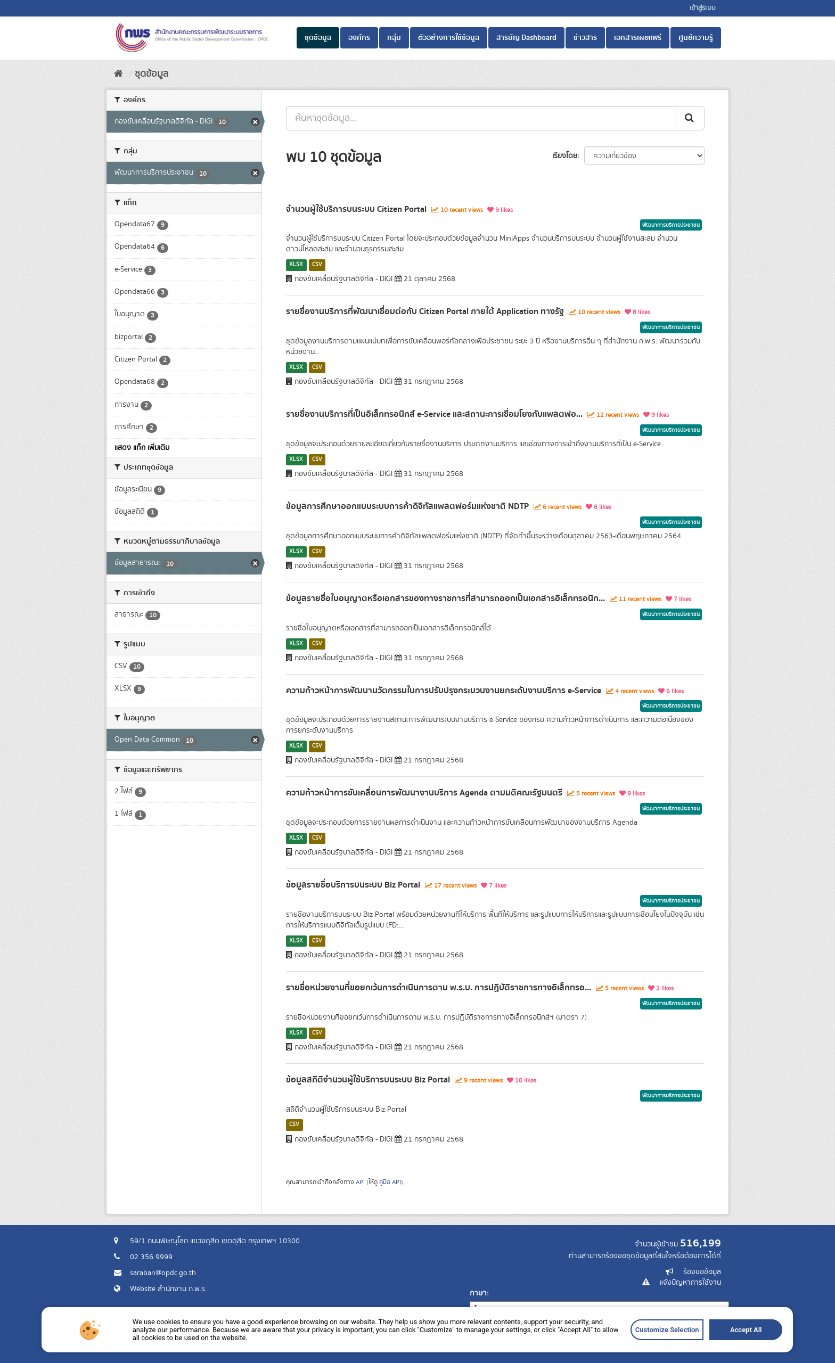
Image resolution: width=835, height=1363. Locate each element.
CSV (317, 264)
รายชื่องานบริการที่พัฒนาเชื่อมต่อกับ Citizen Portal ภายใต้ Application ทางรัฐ (425, 311)
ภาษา (478, 1293)
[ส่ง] (690, 118)
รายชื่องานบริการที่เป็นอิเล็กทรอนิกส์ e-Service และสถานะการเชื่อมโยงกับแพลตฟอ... (434, 414)
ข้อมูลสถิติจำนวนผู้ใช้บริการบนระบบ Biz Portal (368, 1080)
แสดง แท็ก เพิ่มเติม (141, 447)
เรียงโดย (564, 156)
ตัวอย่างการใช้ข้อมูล (448, 38)
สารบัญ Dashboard (526, 38)
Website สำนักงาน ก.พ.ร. (168, 1289)
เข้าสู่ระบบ (703, 8)
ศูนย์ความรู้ (695, 38)
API (360, 1182)
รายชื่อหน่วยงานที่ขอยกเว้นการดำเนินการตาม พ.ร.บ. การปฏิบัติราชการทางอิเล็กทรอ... (438, 988)
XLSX (296, 264)
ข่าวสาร (585, 38)
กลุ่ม (394, 38)
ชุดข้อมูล (318, 38)
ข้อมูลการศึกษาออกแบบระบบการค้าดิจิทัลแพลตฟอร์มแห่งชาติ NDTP (407, 506)
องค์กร (359, 38)
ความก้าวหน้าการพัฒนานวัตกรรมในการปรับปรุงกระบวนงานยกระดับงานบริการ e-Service (443, 690)
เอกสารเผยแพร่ (637, 38)
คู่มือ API (390, 1182)
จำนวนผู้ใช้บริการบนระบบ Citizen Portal (356, 209)
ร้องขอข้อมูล (702, 1272)
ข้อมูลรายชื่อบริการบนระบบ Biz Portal (353, 885)
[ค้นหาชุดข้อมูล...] (481, 118)
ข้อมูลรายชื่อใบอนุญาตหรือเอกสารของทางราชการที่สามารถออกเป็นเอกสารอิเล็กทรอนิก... (445, 598)
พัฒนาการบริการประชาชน (671, 225)
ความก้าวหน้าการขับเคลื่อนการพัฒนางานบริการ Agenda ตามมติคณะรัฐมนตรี (424, 793)
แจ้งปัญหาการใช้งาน (690, 1282)
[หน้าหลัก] (118, 74)
